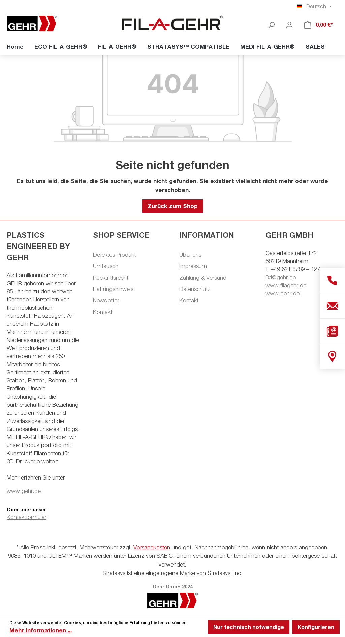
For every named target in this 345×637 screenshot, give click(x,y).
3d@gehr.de (280, 277)
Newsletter (106, 300)
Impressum (193, 266)
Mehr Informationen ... (40, 630)
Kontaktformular (26, 517)
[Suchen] (271, 24)
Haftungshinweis (113, 289)
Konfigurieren (315, 627)
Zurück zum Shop (173, 205)
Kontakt (102, 312)
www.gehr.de (24, 491)
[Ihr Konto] (289, 24)
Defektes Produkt (114, 254)
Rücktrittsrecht (110, 277)
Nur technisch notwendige (248, 627)
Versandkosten (151, 547)
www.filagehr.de (285, 285)
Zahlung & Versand (202, 277)
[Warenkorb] (318, 24)
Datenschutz (195, 289)
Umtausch (105, 266)
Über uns (190, 254)
